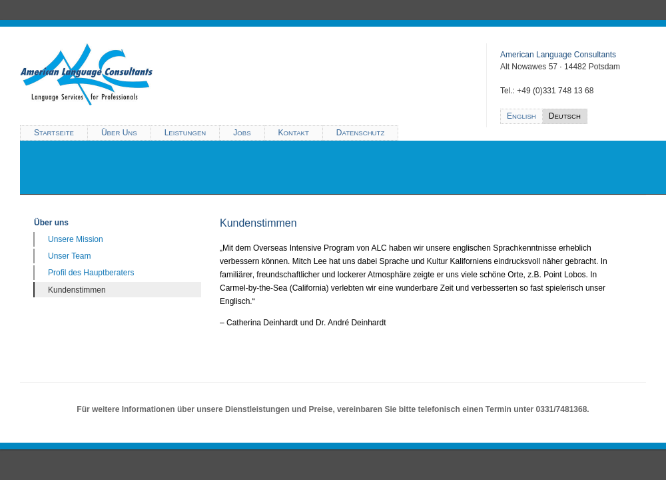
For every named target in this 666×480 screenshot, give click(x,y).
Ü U (119, 132)
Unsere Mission (75, 239)
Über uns (51, 222)
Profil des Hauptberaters (91, 272)
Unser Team (69, 256)
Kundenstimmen (77, 290)
